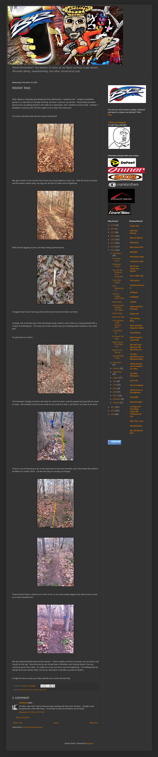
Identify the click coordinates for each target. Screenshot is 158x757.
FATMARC (134, 297)
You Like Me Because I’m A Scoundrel (117, 273)
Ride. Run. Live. (137, 421)
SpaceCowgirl (136, 402)
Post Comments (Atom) (32, 727)
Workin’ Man (117, 313)
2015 (113, 239)
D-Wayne (134, 292)
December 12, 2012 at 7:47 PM (31, 712)
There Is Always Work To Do (118, 296)
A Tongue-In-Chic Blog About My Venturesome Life (135, 412)
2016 (113, 236)
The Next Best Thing (118, 357)
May (115, 388)
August (116, 378)
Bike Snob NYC (136, 247)
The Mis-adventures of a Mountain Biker (137, 356)
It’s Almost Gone (116, 260)
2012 (113, 250)
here (110, 115)
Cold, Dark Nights (116, 281)
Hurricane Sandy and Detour (134, 268)
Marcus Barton (136, 238)
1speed (133, 302)
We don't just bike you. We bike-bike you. (136, 347)
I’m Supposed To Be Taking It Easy (118, 324)
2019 (113, 225)
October (116, 368)
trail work (43, 690)
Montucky (134, 243)
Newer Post (17, 723)
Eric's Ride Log (136, 276)
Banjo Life (134, 314)
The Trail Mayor (136, 385)
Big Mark (134, 252)
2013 (113, 247)
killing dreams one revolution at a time (136, 366)
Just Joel (134, 381)
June (115, 385)
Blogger (90, 743)
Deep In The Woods (117, 351)
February (117, 399)
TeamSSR (134, 397)
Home (55, 723)
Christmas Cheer (116, 265)
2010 (113, 411)
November (117, 363)
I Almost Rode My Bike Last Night (118, 307)
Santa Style (117, 302)
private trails (23, 690)
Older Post (93, 723)
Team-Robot (135, 333)
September (117, 372)
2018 (113, 229)
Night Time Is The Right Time (117, 344)
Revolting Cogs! (137, 257)
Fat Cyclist (134, 280)
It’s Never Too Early (118, 337)
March (115, 395)
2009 (113, 414)
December (117, 253)
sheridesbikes (136, 426)
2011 (113, 407)
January (116, 403)
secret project (34, 690)
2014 (113, 243)
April (115, 392)
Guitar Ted (134, 226)
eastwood (23, 703)
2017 (113, 232)
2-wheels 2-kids (137, 261)
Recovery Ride (118, 317)
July (115, 381)
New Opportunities (118, 288)
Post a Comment (22, 717)
